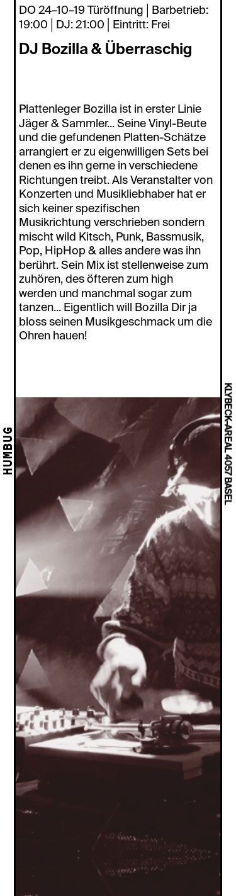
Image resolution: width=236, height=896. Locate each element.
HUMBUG (9, 451)
